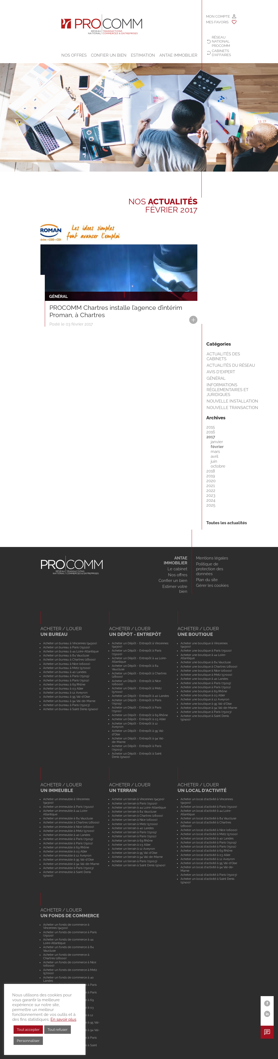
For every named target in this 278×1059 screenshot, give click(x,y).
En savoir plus (63, 1019)
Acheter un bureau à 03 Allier (63, 688)
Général (216, 378)
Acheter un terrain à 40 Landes (133, 828)
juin (214, 461)
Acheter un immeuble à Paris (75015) (68, 839)
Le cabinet (177, 568)
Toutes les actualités (226, 522)
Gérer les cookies (212, 585)
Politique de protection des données (209, 569)
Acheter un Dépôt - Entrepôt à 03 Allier (139, 719)
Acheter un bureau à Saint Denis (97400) (70, 709)
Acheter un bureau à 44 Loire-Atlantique (71, 651)
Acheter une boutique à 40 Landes (204, 678)
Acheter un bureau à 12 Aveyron (65, 692)
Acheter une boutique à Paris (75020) (206, 650)
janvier (217, 441)
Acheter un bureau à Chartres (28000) (69, 659)
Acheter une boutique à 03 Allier (203, 695)
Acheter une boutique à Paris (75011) (206, 687)
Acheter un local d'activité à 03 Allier (205, 855)
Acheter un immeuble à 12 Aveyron (67, 855)
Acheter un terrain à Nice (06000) (134, 819)
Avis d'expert (221, 371)
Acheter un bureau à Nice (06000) (66, 663)
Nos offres (74, 55)
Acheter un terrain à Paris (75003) (134, 861)
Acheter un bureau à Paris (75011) (66, 680)
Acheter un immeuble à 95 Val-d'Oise (68, 859)
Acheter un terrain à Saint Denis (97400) (138, 865)
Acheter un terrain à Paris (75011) (134, 836)
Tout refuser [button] (58, 1030)
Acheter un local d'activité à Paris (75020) (209, 806)
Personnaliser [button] (28, 1041)
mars (215, 451)
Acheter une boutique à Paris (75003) (206, 711)
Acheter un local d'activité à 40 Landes (207, 838)
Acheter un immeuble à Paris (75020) (68, 806)
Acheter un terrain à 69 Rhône (132, 840)
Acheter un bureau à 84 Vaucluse (66, 655)
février (217, 446)
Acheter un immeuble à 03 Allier (65, 851)
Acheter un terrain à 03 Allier (131, 844)
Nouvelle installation (232, 401)
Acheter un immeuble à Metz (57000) (68, 830)
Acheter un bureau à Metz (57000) (66, 667)
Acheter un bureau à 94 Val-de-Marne (69, 701)
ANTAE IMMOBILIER (178, 55)
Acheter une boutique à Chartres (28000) (209, 666)
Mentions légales (212, 558)
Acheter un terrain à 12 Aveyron (133, 848)
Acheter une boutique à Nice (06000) (206, 670)
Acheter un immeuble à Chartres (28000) (71, 822)
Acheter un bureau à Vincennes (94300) (70, 643)
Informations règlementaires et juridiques (227, 389)
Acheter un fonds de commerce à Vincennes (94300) (66, 926)
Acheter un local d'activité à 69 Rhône (206, 850)
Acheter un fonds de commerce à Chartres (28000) (66, 956)
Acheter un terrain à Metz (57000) (135, 824)
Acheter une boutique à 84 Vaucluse (206, 662)
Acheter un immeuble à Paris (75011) (68, 843)
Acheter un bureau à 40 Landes (64, 672)
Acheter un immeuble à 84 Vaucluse (68, 818)
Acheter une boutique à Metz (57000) (206, 674)
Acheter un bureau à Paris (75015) (66, 676)
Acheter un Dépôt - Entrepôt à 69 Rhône (140, 715)
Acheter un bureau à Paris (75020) (66, 647)
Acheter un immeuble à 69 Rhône (66, 847)
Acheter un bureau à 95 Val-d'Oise (66, 696)
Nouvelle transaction (232, 407)
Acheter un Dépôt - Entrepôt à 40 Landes (140, 695)
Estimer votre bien (174, 589)
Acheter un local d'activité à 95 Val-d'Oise (209, 863)
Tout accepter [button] (28, 1030)
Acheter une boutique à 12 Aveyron (205, 699)
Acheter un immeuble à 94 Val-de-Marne (71, 863)
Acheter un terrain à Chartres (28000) (137, 815)
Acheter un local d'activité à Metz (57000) (209, 834)
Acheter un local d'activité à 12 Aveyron (208, 859)
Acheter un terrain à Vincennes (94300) (138, 799)
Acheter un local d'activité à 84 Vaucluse (208, 818)
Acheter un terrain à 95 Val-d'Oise (134, 852)
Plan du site (207, 579)
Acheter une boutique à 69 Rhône (204, 691)
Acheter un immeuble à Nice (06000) (68, 826)
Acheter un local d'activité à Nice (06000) (209, 830)
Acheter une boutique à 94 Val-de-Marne (209, 707)
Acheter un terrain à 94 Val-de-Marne (137, 856)
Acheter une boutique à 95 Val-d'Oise (206, 703)
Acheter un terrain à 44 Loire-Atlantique (139, 807)
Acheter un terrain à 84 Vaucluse (134, 811)
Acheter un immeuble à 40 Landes (66, 834)
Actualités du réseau (231, 365)
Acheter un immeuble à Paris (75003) (68, 868)
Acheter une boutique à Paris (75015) (206, 683)
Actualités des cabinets (223, 356)
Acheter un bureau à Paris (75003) (66, 705)
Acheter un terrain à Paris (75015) (134, 832)
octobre (218, 466)
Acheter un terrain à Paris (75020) (134, 803)
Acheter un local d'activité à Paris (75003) (209, 874)
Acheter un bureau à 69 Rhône (64, 684)
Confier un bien (109, 55)
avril (214, 456)
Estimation (143, 55)
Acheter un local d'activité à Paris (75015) (208, 842)
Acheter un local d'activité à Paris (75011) (208, 846)
